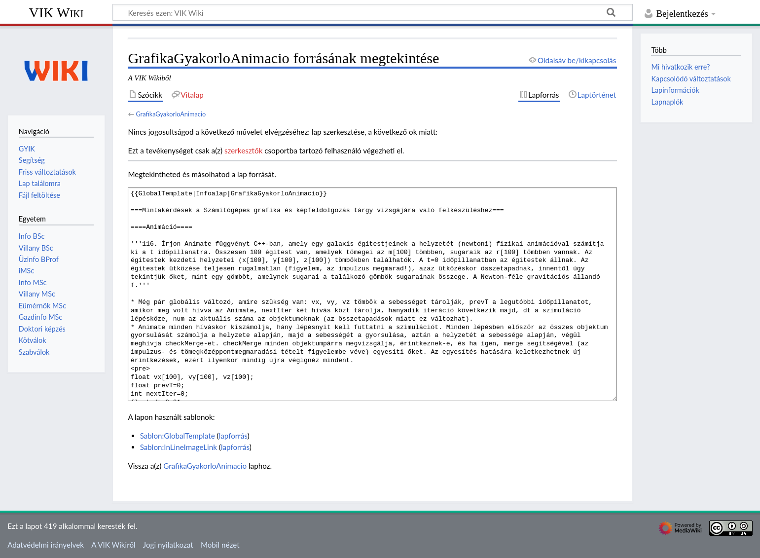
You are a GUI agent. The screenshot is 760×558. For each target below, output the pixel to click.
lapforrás (233, 435)
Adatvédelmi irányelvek (45, 544)
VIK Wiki (56, 12)
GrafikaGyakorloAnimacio (171, 114)
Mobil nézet (220, 544)
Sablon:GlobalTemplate (177, 435)
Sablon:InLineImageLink (178, 447)
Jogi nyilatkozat (168, 544)
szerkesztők (243, 150)
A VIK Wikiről (113, 544)
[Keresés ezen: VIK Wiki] (372, 12)
